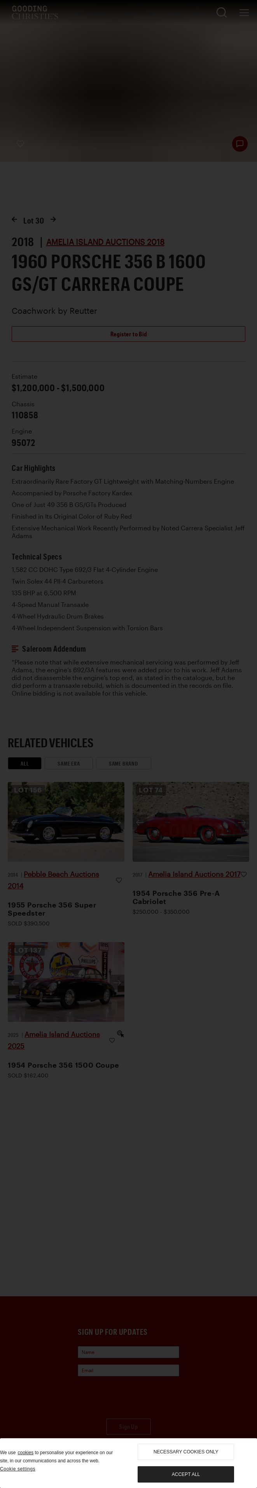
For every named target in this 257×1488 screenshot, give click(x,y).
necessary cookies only (186, 1452)
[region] (128, 1463)
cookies (25, 1452)
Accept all (186, 1474)
